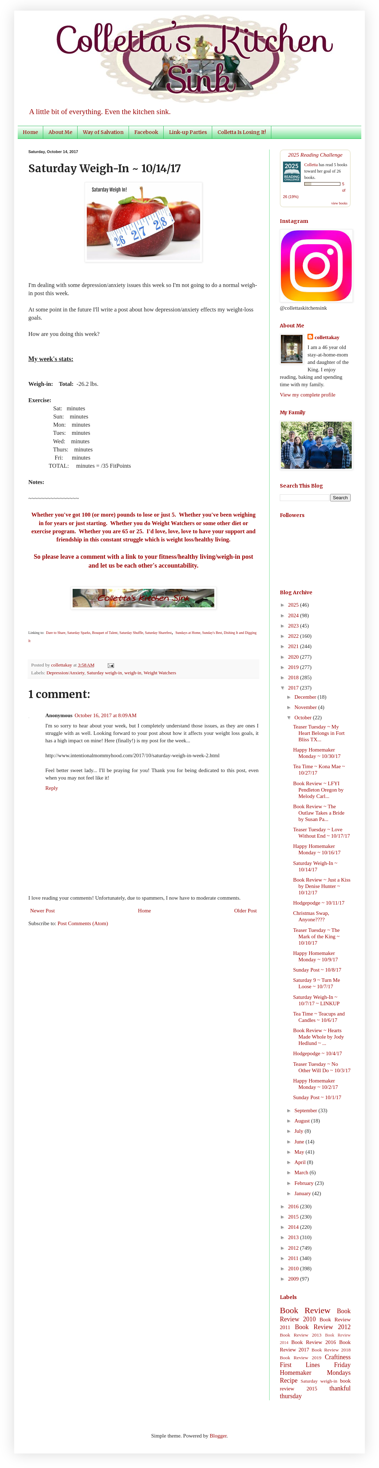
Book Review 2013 (301, 1335)
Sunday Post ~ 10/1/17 (317, 1097)
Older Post (245, 910)
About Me (60, 132)
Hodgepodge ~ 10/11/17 (319, 903)
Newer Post (42, 910)
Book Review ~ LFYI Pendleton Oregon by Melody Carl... (318, 790)
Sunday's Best (212, 633)
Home (30, 132)
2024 (294, 615)
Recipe (289, 1380)
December (305, 697)
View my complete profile (307, 395)
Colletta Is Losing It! (241, 132)
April (300, 1162)
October (303, 717)
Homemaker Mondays (315, 1372)
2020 (294, 657)
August (302, 1121)
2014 (294, 1227)
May (299, 1152)
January (303, 1193)
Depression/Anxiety (65, 672)
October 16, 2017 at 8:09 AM (106, 715)
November (306, 707)
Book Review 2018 (331, 1349)
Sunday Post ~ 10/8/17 (317, 970)
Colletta (311, 164)
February (304, 1183)
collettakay (62, 665)
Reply (51, 788)
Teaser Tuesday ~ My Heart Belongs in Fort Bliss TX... (319, 733)
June (299, 1141)
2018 (294, 677)
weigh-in (132, 672)
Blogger (218, 1436)
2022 (294, 636)
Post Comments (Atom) (83, 923)
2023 (294, 626)
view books (339, 203)
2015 (294, 1217)
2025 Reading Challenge (315, 155)
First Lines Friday (315, 1364)
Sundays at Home (187, 633)
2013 (294, 1237)
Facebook (146, 132)
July (299, 1131)
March (302, 1172)
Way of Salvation (103, 132)
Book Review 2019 (300, 1357)
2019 (294, 667)
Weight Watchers (160, 672)
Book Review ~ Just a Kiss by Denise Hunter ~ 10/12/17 (322, 886)
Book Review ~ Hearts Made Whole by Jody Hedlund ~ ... (318, 1037)
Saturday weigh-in (104, 672)
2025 (294, 605)
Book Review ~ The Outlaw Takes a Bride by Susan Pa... (319, 813)
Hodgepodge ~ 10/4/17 (317, 1053)
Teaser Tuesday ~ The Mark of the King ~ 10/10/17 (316, 936)
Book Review (305, 1310)
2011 (294, 1258)
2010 (294, 1268)
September (306, 1110)
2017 (294, 688)
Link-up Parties (188, 132)
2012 (294, 1248)
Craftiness (338, 1357)
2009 (294, 1279)
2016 (294, 1206)
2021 (294, 646)
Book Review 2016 (313, 1342)
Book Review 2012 (323, 1327)
